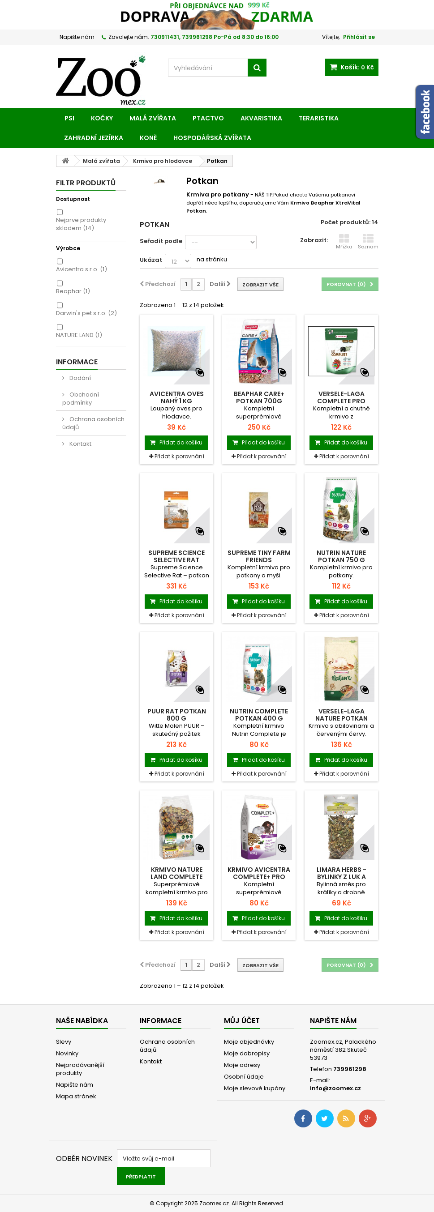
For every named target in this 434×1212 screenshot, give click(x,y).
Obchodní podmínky (80, 398)
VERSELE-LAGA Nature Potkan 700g (341, 718)
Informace (77, 362)
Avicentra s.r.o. (81, 269)
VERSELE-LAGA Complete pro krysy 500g (341, 401)
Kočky (102, 118)
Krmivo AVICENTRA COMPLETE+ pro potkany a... (259, 877)
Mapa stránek (76, 1096)
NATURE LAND (79, 335)
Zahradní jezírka (93, 137)
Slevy (63, 1041)
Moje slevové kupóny (254, 1088)
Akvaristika (261, 118)
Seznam (368, 241)
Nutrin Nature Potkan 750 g (341, 556)
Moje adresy (242, 1065)
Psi (69, 118)
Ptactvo (208, 118)
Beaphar (73, 291)
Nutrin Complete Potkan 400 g (259, 715)
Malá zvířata (152, 118)
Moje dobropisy (247, 1053)
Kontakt (79, 444)
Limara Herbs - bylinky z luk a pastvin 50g (341, 877)
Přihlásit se (359, 37)
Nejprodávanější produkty (80, 1069)
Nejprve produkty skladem (81, 224)
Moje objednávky (249, 1041)
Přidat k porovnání (179, 456)
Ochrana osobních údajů (93, 423)
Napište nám (77, 37)
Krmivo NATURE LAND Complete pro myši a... (176, 877)
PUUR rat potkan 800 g (176, 715)
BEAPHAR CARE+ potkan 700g (259, 397)
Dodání (79, 378)
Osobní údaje (244, 1076)
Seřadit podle (161, 241)
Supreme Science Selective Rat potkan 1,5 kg (176, 560)
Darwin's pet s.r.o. (86, 313)
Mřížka (344, 241)
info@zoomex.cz (335, 1088)
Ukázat (151, 260)
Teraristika (319, 118)
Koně (148, 137)
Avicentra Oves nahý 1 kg (177, 397)
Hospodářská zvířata (212, 137)
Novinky (67, 1053)
